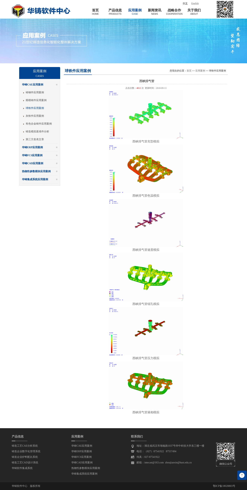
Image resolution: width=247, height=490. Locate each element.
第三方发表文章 (35, 139)
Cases (40, 76)
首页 (189, 70)
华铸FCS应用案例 (81, 457)
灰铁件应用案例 (35, 115)
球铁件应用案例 (35, 108)
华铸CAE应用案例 (81, 445)
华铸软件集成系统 (22, 468)
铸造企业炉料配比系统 (25, 457)
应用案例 (200, 70)
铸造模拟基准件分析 (37, 131)
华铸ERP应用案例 (81, 451)
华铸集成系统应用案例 (84, 473)
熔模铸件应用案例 (36, 100)
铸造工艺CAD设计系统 (25, 462)
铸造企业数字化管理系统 (26, 451)
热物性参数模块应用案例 (85, 468)
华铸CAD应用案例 (82, 462)
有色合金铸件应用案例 (39, 123)
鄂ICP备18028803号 (224, 486)
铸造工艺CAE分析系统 (25, 445)
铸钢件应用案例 (35, 92)
